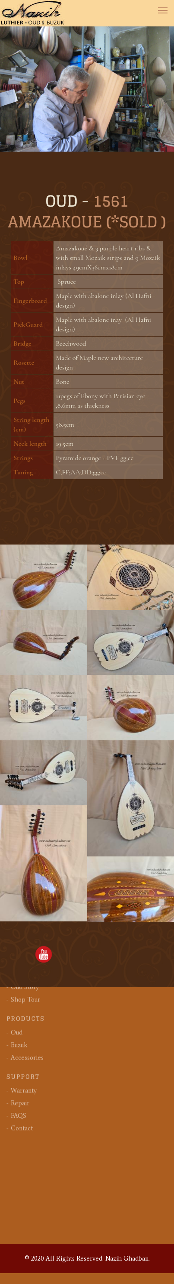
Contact (22, 1072)
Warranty (24, 1034)
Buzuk (19, 988)
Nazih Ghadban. (127, 1258)
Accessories (27, 1001)
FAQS (18, 1059)
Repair (20, 1047)
